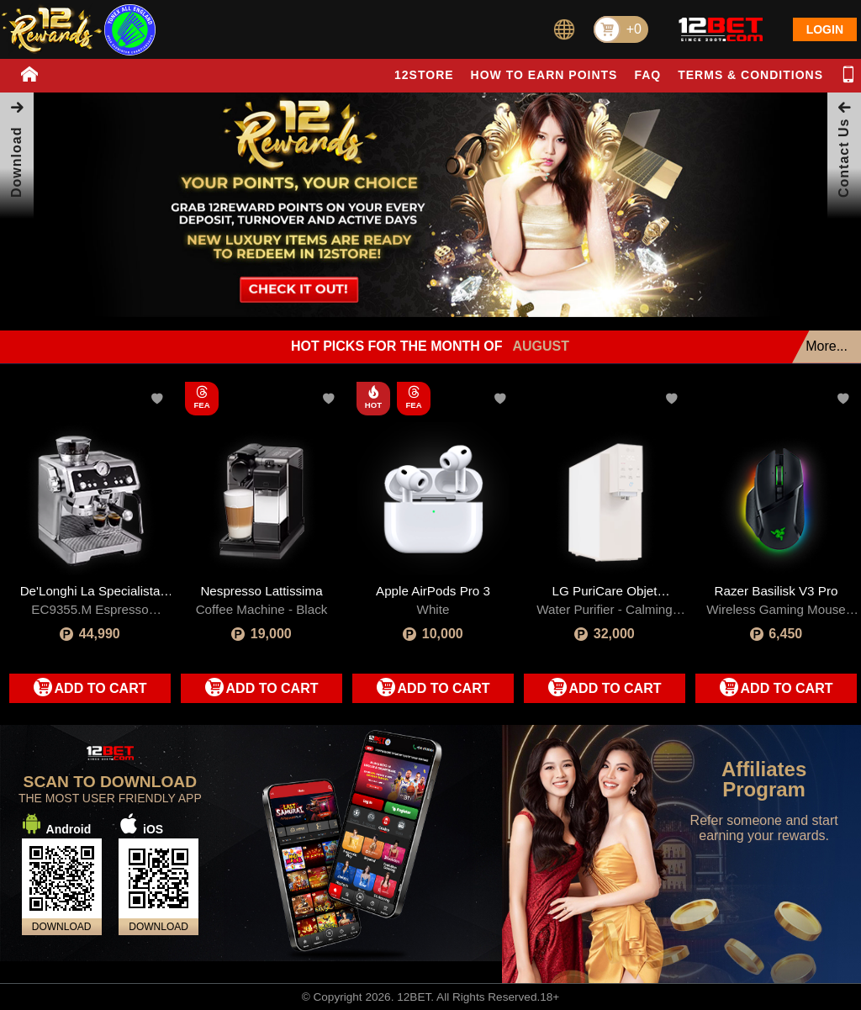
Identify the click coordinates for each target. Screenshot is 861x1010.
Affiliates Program (763, 779)
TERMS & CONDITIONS (750, 75)
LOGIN (824, 29)
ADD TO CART (101, 688)
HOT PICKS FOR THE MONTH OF (430, 346)
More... (827, 346)
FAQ (647, 75)
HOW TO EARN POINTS (544, 75)
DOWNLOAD (62, 927)
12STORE (424, 75)
